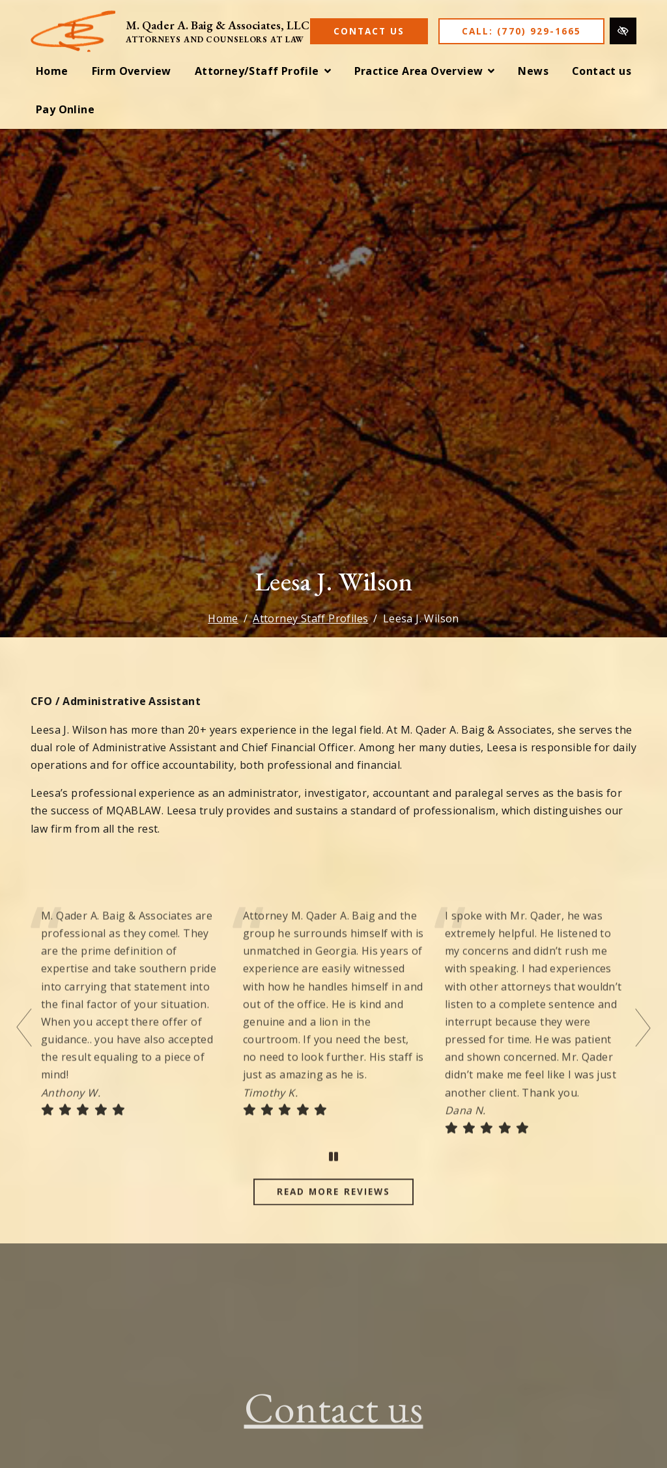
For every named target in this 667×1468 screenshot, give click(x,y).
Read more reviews (333, 1209)
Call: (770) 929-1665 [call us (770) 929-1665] (521, 31)
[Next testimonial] (641, 1045)
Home (223, 618)
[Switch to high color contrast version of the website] (623, 31)
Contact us (333, 1425)
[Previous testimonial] (25, 1045)
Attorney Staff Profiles (310, 618)
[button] (263, 71)
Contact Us (369, 31)
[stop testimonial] (333, 1174)
